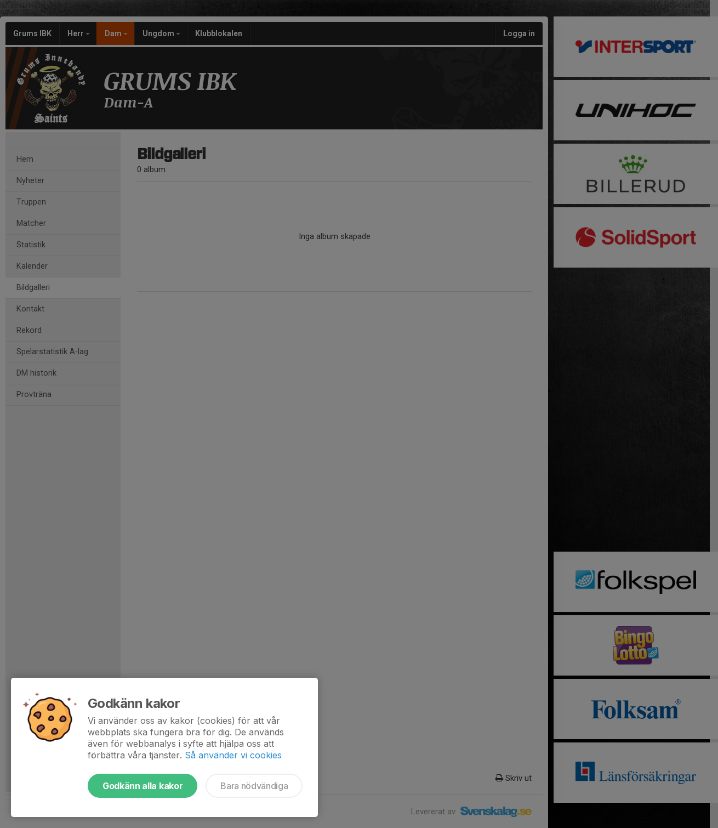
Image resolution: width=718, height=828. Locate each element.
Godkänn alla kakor (142, 785)
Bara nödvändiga (254, 785)
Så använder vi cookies (233, 755)
